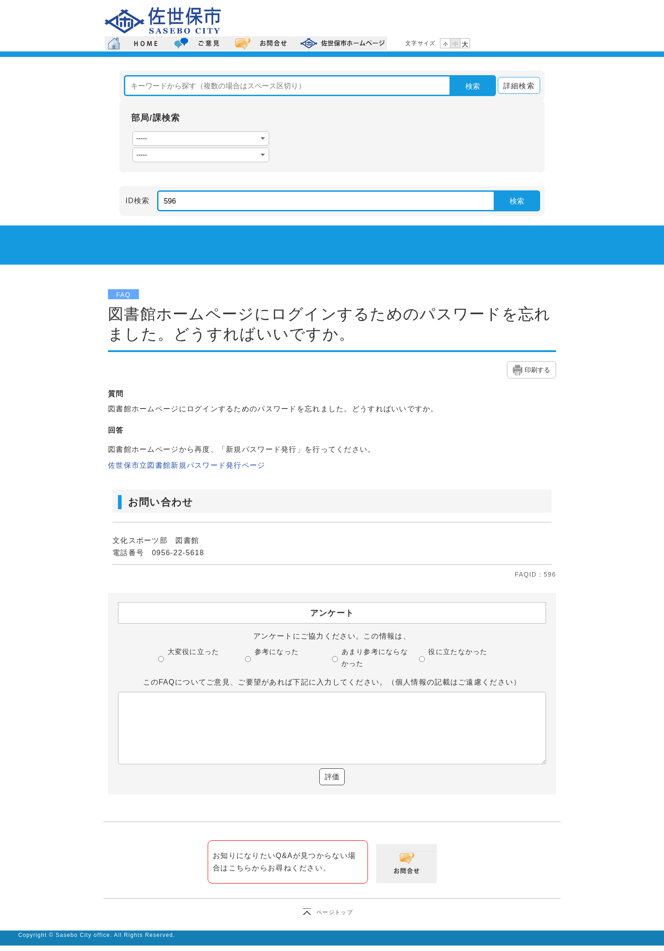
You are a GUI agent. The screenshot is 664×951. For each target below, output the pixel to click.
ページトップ (335, 912)
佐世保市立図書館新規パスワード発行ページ (187, 465)
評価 (332, 777)
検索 (472, 86)
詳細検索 (516, 86)
